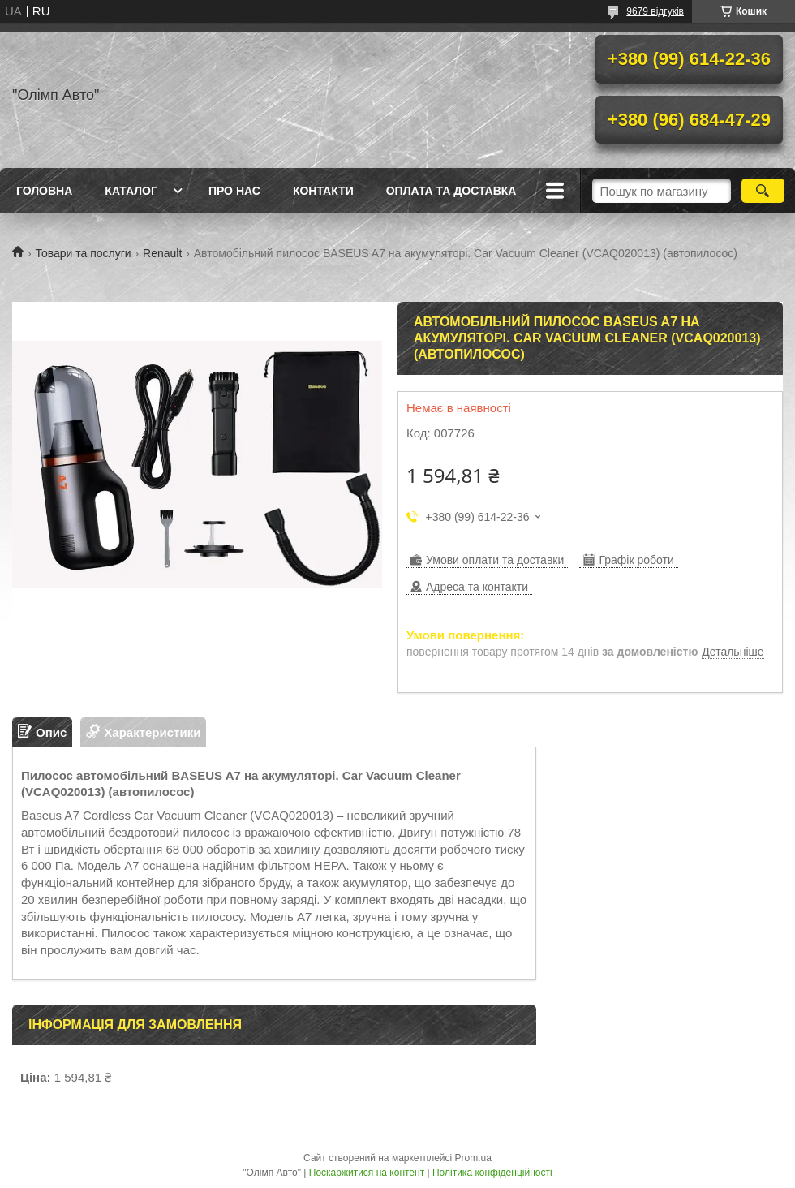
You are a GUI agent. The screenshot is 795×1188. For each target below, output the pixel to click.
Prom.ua (473, 1158)
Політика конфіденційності (492, 1172)
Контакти (323, 190)
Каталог (131, 190)
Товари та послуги (83, 253)
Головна (44, 190)
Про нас (234, 190)
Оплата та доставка (451, 190)
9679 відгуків (655, 11)
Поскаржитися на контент (366, 1172)
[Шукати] (762, 191)
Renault (162, 253)
